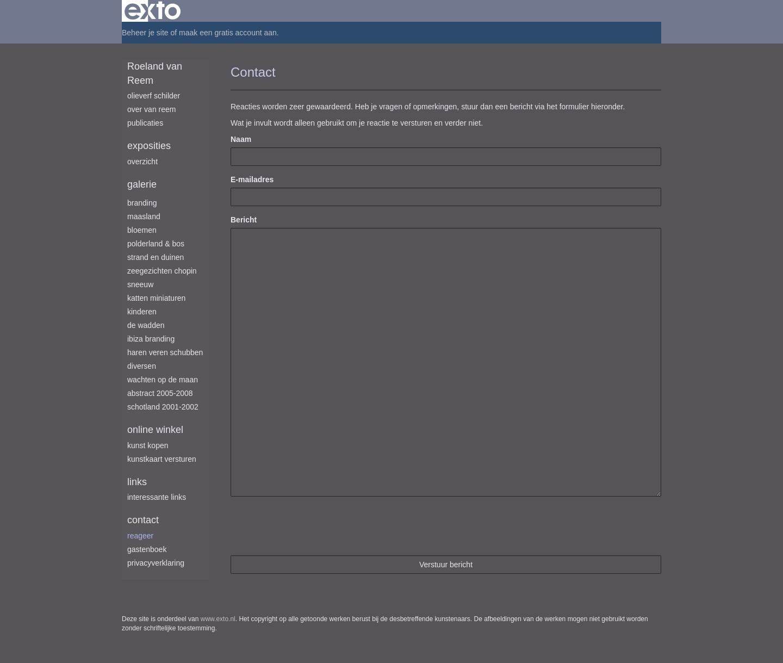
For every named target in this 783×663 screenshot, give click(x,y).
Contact (143, 520)
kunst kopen (148, 445)
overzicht (142, 161)
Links (137, 481)
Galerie (142, 184)
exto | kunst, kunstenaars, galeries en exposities (152, 11)
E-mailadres (252, 179)
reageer (140, 535)
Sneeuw (140, 284)
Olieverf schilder (153, 95)
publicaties (145, 123)
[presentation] (313, 526)
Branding (142, 203)
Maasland (143, 216)
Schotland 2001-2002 (162, 406)
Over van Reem (151, 109)
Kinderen (142, 311)
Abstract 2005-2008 (160, 393)
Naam (241, 139)
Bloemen (142, 230)
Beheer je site (145, 32)
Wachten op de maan (162, 379)
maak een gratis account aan (228, 32)
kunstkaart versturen (161, 459)
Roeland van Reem (154, 73)
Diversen (141, 366)
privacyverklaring (155, 563)
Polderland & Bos (155, 243)
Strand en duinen (155, 257)
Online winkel (155, 429)
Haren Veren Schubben (165, 352)
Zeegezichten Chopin (162, 271)
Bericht (244, 219)
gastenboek (146, 549)
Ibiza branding (151, 338)
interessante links (156, 497)
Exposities (149, 145)
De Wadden (146, 325)
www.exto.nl (218, 619)
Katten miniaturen (156, 298)
